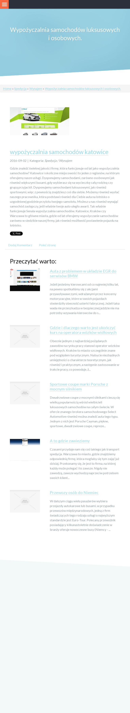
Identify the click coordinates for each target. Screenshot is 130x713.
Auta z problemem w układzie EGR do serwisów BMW (83, 274)
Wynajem (35, 88)
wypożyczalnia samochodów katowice (59, 152)
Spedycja (20, 88)
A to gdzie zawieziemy (70, 441)
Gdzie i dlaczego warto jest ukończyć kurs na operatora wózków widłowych (83, 330)
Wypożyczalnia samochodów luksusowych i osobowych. (83, 88)
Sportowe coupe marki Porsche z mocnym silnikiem (79, 387)
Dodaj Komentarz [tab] (20, 246)
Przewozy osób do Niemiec (74, 493)
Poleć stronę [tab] (47, 246)
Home (7, 88)
